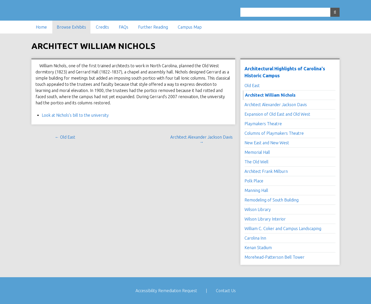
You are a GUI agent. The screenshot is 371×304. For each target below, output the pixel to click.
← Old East (65, 137)
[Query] (290, 12)
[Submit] (335, 12)
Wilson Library (257, 209)
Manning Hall (256, 190)
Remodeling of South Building (271, 200)
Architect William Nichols (270, 95)
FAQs (123, 27)
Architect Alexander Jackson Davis (275, 104)
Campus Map (190, 27)
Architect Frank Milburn (266, 171)
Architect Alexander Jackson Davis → (201, 139)
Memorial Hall (257, 152)
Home (41, 27)
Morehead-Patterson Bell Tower (274, 257)
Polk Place (253, 181)
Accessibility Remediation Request (166, 290)
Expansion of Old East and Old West (277, 114)
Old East (252, 85)
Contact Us (226, 290)
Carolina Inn (255, 238)
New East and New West (266, 142)
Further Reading (153, 27)
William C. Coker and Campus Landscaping (282, 228)
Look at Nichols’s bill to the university (75, 115)
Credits (102, 27)
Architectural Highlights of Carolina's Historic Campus (284, 72)
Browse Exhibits (71, 27)
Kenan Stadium (258, 247)
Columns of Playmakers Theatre (274, 133)
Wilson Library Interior (265, 219)
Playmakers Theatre (263, 123)
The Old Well (256, 161)
